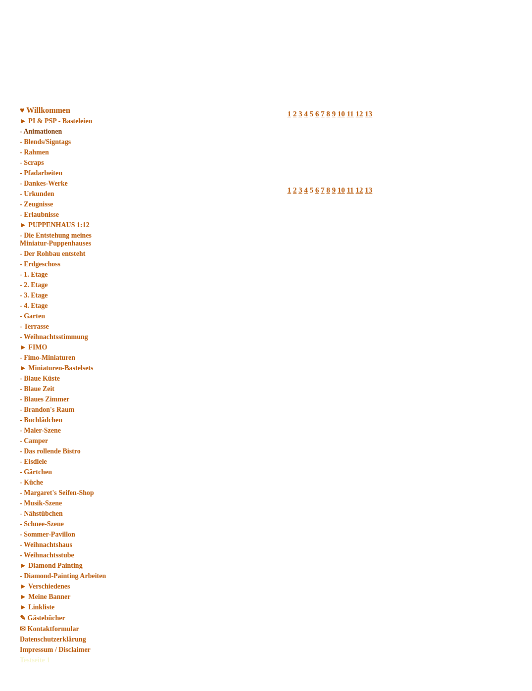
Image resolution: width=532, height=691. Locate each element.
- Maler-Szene (40, 430)
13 (368, 114)
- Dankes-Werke (44, 183)
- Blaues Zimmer (44, 399)
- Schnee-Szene (42, 524)
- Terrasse (34, 326)
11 (350, 114)
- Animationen (41, 131)
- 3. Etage (34, 295)
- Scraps (32, 162)
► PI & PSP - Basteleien (56, 121)
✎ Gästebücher (42, 618)
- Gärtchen (36, 472)
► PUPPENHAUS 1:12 (55, 225)
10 (341, 114)
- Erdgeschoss (40, 264)
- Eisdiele (33, 461)
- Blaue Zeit (37, 389)
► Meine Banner (45, 596)
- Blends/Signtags (45, 142)
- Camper (34, 440)
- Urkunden (37, 193)
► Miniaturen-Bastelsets (57, 368)
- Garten (32, 316)
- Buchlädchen (41, 420)
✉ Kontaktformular (49, 629)
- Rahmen (34, 152)
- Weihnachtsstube (47, 555)
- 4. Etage (34, 305)
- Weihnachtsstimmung (54, 337)
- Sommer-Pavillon (47, 534)
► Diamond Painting (51, 565)
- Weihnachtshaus (46, 544)
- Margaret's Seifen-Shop (57, 492)
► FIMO (33, 347)
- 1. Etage (34, 274)
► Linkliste (37, 607)
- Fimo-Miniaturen (47, 357)
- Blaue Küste (40, 378)
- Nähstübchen (41, 513)
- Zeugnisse (36, 204)
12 (359, 114)
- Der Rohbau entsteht (52, 253)
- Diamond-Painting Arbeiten (63, 576)
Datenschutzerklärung (53, 639)
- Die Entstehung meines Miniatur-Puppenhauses (56, 239)
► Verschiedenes (45, 586)
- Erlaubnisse (39, 214)
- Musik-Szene (41, 503)
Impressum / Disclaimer (55, 649)
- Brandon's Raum (47, 409)
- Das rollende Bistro (50, 451)
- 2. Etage (34, 285)
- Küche (31, 482)
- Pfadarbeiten (41, 173)
